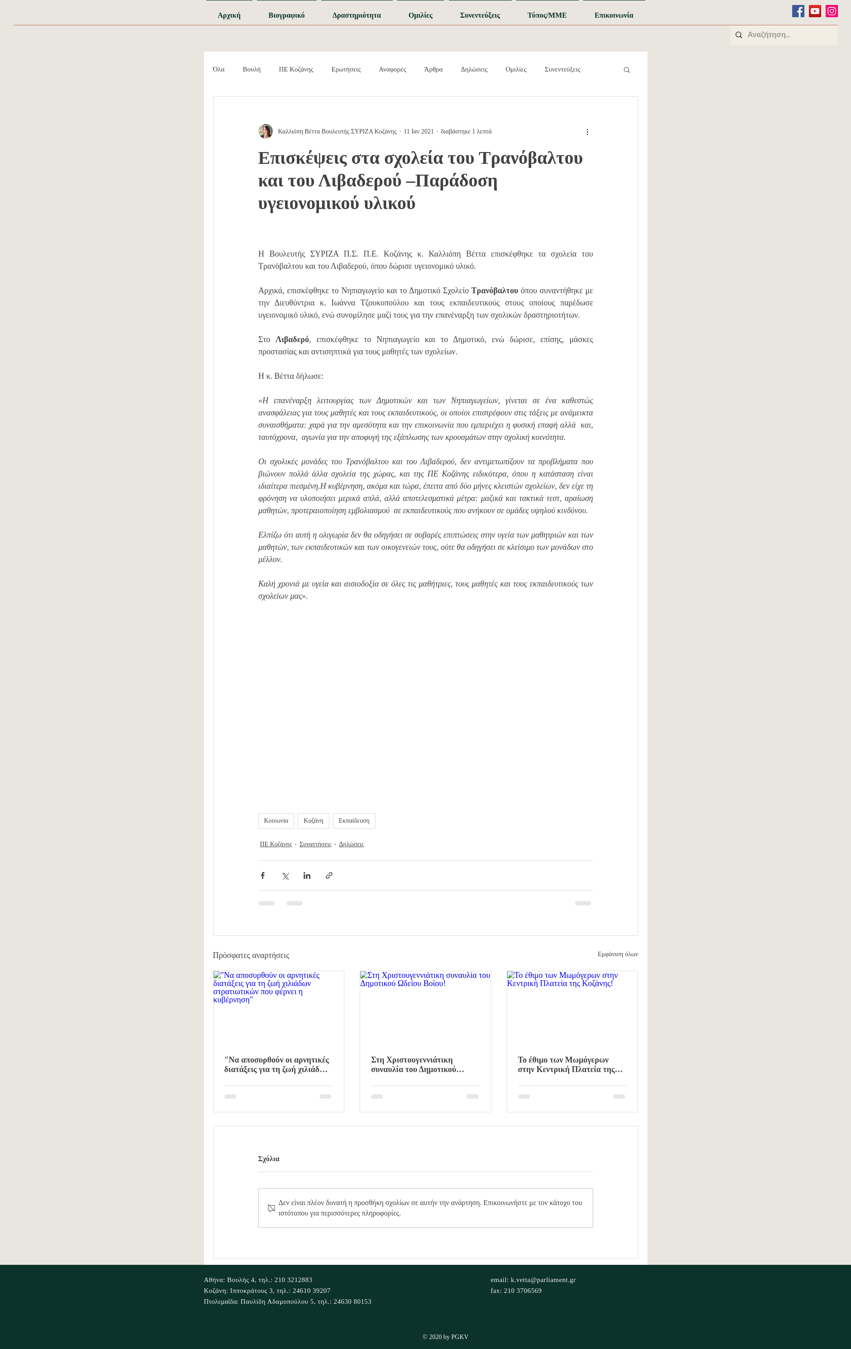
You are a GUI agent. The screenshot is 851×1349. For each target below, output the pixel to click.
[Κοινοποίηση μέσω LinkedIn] (307, 875)
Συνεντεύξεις (562, 69)
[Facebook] (798, 11)
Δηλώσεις (474, 69)
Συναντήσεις (316, 844)
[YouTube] (815, 11)
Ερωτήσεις (346, 69)
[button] (627, 69)
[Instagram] (832, 11)
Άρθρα (433, 69)
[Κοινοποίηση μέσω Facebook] (262, 875)
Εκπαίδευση (354, 820)
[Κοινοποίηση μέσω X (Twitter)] (284, 875)
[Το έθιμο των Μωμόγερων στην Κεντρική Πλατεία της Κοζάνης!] (572, 1007)
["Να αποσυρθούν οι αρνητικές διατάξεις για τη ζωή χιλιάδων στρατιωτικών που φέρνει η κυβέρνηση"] (279, 1007)
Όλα (219, 69)
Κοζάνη (313, 820)
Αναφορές (392, 69)
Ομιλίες (515, 69)
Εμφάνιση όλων (618, 954)
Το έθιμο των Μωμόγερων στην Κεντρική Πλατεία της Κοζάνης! (566, 1064)
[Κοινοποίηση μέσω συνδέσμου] (329, 875)
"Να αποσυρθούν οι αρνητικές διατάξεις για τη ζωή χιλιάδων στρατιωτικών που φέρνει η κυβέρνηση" (276, 1064)
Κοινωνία (276, 820)
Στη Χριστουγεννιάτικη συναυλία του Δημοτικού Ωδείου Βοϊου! (413, 1064)
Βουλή (251, 69)
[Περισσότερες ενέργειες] (587, 131)
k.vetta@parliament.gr (543, 1279)
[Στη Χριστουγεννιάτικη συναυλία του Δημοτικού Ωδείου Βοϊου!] (425, 1007)
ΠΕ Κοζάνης (296, 69)
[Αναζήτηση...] (782, 35)
